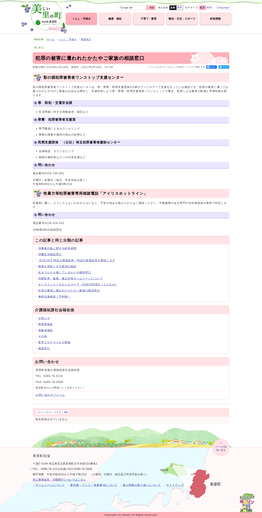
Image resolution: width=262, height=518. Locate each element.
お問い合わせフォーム (50, 395)
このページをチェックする (49, 412)
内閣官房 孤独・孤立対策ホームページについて (70, 278)
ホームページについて (50, 485)
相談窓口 (86, 39)
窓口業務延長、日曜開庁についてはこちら (59, 479)
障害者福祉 (45, 324)
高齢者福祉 (45, 330)
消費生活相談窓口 (50, 254)
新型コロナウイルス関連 (54, 342)
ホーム (51, 39)
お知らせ (44, 318)
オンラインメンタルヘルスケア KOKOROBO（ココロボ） (78, 284)
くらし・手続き (68, 39)
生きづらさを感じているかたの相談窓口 (64, 272)
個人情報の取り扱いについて (142, 485)
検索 (152, 7)
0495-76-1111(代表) (54, 469)
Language (223, 7)
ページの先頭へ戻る (221, 448)
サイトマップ (175, 485)
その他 (42, 336)
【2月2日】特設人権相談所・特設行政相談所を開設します (76, 260)
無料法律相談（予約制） (54, 296)
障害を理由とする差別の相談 (57, 266)
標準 (179, 7)
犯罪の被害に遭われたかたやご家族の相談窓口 (69, 290)
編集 (66, 412)
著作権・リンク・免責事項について (93, 485)
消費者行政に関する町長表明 (57, 248)
